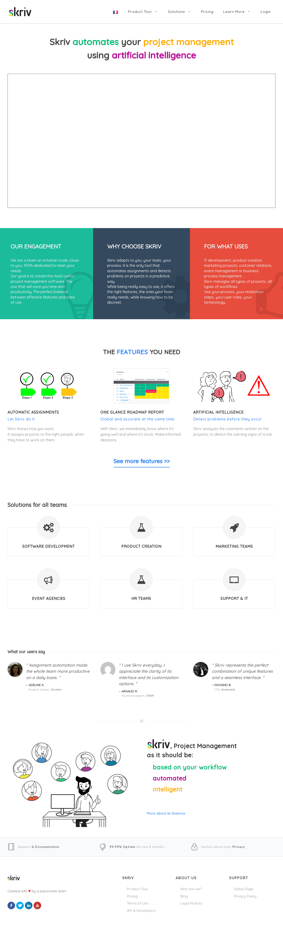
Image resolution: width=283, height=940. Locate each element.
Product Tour (137, 889)
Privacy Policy (245, 896)
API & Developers (141, 910)
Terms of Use (138, 903)
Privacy (238, 847)
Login (266, 11)
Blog (184, 896)
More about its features (166, 813)
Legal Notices (191, 903)
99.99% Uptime (122, 847)
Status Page (243, 889)
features (132, 352)
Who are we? (191, 889)
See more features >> (142, 461)
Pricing (132, 896)
